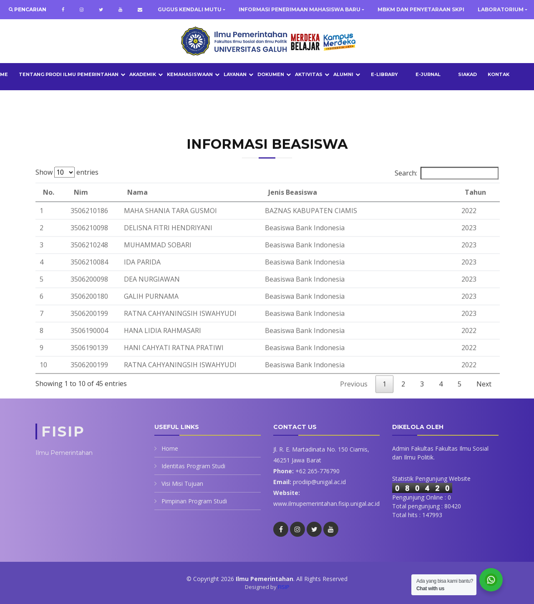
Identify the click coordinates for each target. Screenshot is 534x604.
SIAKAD (467, 74)
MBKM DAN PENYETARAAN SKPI (421, 9)
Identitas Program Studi (193, 466)
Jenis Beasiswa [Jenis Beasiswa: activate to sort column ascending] (292, 208)
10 (43, 380)
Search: (447, 189)
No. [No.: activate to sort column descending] (48, 208)
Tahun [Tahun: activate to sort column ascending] (475, 208)
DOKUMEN (270, 74)
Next (483, 399)
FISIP (284, 587)
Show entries (66, 188)
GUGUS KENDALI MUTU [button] (190, 9)
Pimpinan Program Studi (194, 501)
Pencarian (29, 9)
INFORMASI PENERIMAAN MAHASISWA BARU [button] (299, 9)
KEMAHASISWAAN (190, 74)
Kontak (498, 74)
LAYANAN (235, 74)
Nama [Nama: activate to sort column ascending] (137, 208)
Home (169, 448)
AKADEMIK (142, 74)
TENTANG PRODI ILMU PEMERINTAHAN (68, 74)
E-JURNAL (428, 74)
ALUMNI (343, 74)
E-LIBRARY (384, 74)
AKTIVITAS (308, 74)
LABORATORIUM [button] (501, 9)
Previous (354, 399)
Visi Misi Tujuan (182, 483)
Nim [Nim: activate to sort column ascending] (81, 208)
